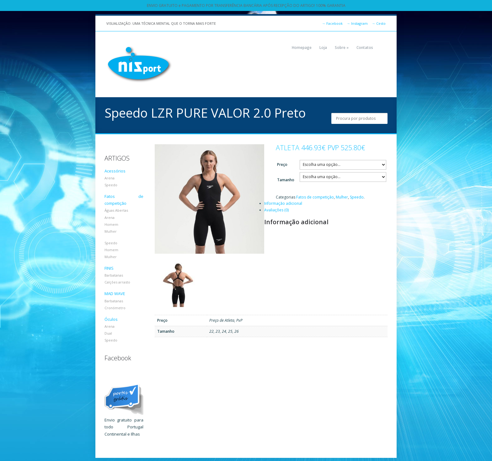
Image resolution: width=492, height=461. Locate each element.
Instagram (357, 23)
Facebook (332, 23)
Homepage (302, 47)
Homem (111, 224)
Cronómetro (115, 307)
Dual (108, 333)
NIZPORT (139, 64)
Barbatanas (113, 275)
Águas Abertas (116, 210)
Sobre (342, 47)
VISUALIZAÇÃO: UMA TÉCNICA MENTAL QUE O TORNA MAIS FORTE (161, 23)
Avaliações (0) (276, 210)
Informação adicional (283, 203)
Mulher (342, 197)
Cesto (379, 23)
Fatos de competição (315, 197)
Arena (109, 178)
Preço (282, 164)
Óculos (111, 319)
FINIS (109, 268)
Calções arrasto (117, 282)
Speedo (357, 197)
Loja (323, 47)
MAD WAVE (114, 293)
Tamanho (285, 180)
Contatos (364, 47)
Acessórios (115, 171)
